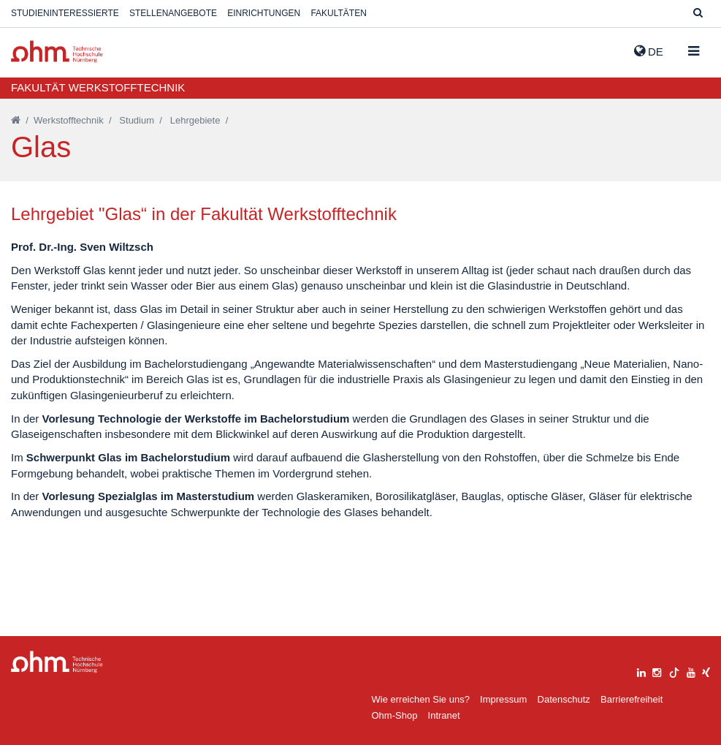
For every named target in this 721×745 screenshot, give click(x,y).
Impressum (503, 699)
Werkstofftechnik (69, 120)
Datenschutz (564, 699)
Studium (136, 120)
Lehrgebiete (195, 120)
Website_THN (57, 51)
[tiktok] (674, 671)
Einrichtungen (263, 13)
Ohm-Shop (395, 715)
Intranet (444, 715)
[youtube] (691, 671)
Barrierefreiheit (631, 699)
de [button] (648, 51)
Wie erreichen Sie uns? (421, 699)
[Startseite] (15, 120)
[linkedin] (641, 671)
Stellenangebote (173, 13)
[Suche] (698, 13)
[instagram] (656, 671)
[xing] (706, 671)
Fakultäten (338, 13)
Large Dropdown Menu (57, 662)
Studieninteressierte (65, 13)
